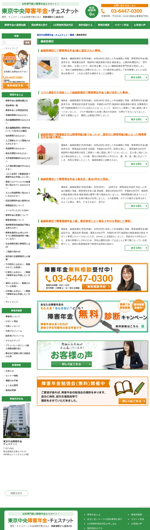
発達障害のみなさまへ (16, 148)
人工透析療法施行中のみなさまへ (18, 167)
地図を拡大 (16, 493)
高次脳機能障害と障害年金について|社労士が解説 (18, 129)
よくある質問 (12, 385)
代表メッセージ (13, 326)
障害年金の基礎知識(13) (17, 100)
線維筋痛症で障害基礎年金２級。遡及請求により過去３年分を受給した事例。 (87, 221)
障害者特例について (15, 220)
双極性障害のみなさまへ (17, 115)
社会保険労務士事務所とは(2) (18, 245)
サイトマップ (12, 48)
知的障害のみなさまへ (16, 136)
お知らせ (10, 371)
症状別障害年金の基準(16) (18, 200)
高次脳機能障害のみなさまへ (18, 121)
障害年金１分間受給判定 (17, 110)
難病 (72, 35)
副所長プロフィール (15, 336)
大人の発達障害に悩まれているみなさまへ (18, 194)
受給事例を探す (39, 25)
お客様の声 (140, 25)
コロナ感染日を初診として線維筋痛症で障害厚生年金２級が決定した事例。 (85, 92)
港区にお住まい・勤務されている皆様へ (18, 284)
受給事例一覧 (12, 105)
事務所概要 (104, 25)
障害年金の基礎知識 (15, 25)
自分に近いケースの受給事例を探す (104, 519)
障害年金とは (93, 514)
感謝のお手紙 (12, 380)
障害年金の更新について (17, 215)
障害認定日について (15, 205)
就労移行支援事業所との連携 (18, 258)
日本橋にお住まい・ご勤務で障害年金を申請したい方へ (18, 294)
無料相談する (86, 25)
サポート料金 (122, 25)
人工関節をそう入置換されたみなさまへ (18, 142)
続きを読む (136, 77)
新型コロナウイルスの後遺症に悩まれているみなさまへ (18, 185)
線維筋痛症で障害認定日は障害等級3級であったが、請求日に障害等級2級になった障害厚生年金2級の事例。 (93, 135)
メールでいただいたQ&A (17, 210)
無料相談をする (95, 528)
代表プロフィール (14, 331)
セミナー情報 (12, 376)
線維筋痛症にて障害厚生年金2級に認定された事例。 (72, 50)
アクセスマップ (13, 340)
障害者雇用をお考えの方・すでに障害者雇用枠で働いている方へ (18, 236)
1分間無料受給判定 (63, 25)
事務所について (13, 316)
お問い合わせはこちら (125, 5)
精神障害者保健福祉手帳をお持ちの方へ (18, 226)
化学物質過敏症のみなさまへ (18, 159)
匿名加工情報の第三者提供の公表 (18, 355)
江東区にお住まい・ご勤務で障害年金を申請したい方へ (18, 275)
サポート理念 (12, 321)
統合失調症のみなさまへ (17, 153)
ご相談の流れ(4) (13, 251)
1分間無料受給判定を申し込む (102, 523)
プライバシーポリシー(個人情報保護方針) (17, 347)
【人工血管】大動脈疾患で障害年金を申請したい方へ (18, 175)
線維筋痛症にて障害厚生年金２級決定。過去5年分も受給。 (76, 179)
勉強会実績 (11, 390)
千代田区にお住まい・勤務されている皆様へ (18, 266)
